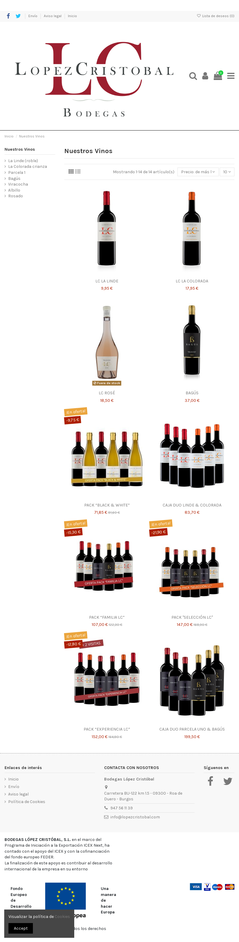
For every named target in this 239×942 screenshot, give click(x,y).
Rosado (15, 196)
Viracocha (18, 184)
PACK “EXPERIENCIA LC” (107, 729)
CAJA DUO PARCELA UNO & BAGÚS (192, 729)
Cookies (62, 916)
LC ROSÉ (107, 393)
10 (227, 171)
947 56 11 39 (121, 808)
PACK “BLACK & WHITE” (107, 505)
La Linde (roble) (23, 160)
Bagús (14, 178)
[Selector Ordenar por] (197, 172)
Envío (33, 16)
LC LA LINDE (106, 281)
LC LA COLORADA (192, 281)
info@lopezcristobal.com (135, 817)
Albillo (14, 190)
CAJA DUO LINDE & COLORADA (192, 505)
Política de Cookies (26, 801)
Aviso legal (53, 16)
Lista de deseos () (215, 16)
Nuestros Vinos (20, 149)
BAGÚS (192, 393)
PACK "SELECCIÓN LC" (192, 617)
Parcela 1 (16, 172)
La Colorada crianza (27, 166)
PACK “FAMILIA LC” (107, 617)
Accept (21, 928)
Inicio (72, 16)
